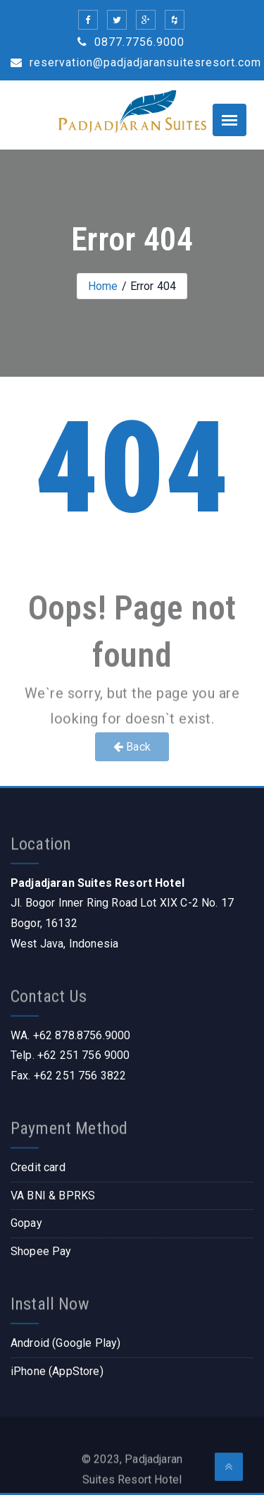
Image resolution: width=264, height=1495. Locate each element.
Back (132, 746)
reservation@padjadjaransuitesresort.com (136, 62)
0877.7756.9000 (130, 42)
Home (103, 286)
